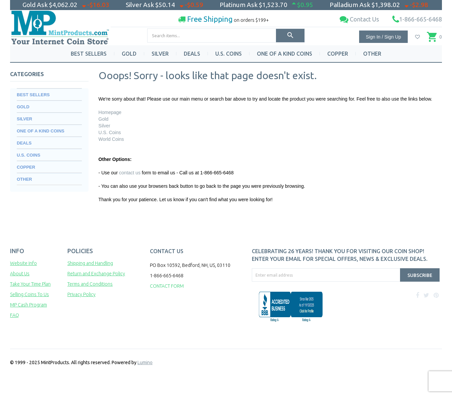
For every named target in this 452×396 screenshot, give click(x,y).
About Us (20, 273)
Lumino (145, 362)
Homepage (110, 112)
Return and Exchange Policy (96, 273)
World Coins (111, 139)
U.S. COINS (228, 53)
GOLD (129, 53)
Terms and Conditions (90, 284)
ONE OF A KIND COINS (284, 53)
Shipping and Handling (90, 263)
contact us (129, 172)
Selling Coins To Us (29, 294)
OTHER (372, 53)
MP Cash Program (28, 304)
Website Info (23, 263)
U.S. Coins (110, 132)
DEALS (192, 53)
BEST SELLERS (89, 53)
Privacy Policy (81, 294)
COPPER (337, 53)
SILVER (160, 53)
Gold (104, 119)
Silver (104, 125)
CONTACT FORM (167, 286)
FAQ (14, 315)
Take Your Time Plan (30, 284)
